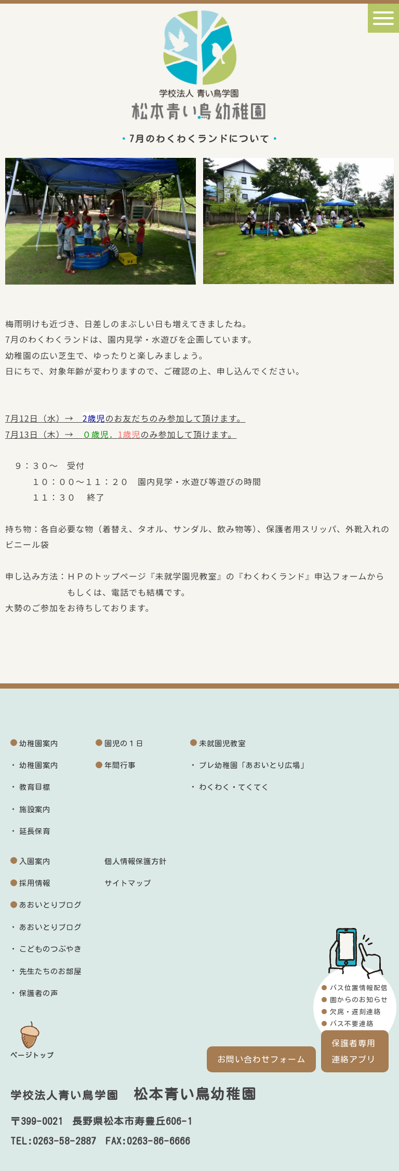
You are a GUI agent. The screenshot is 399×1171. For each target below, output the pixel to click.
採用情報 (34, 883)
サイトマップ (127, 883)
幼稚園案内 (38, 743)
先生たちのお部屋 (50, 971)
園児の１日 (123, 743)
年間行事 (120, 765)
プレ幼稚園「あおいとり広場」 (253, 765)
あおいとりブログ (50, 905)
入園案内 (34, 861)
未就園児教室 (222, 743)
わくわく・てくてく (234, 787)
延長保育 (34, 831)
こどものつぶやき (50, 949)
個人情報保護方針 (135, 861)
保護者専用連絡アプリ (353, 1051)
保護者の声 (38, 993)
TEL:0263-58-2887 (53, 1141)
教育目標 (34, 787)
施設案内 (34, 809)
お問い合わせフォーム (261, 1059)
